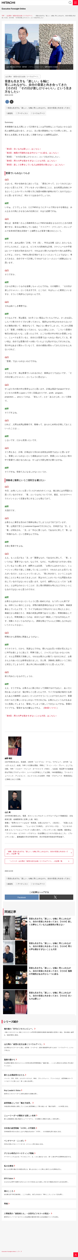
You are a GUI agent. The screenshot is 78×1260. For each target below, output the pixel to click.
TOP (3, 15)
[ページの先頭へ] (75, 1254)
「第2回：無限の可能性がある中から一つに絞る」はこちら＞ (32, 153)
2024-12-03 (9, 95)
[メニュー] (75, 2)
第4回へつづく (50, 708)
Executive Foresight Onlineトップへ (11, 1251)
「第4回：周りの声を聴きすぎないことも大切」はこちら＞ (31, 161)
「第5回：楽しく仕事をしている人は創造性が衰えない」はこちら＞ (35, 165)
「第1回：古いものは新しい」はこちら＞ (23, 149)
